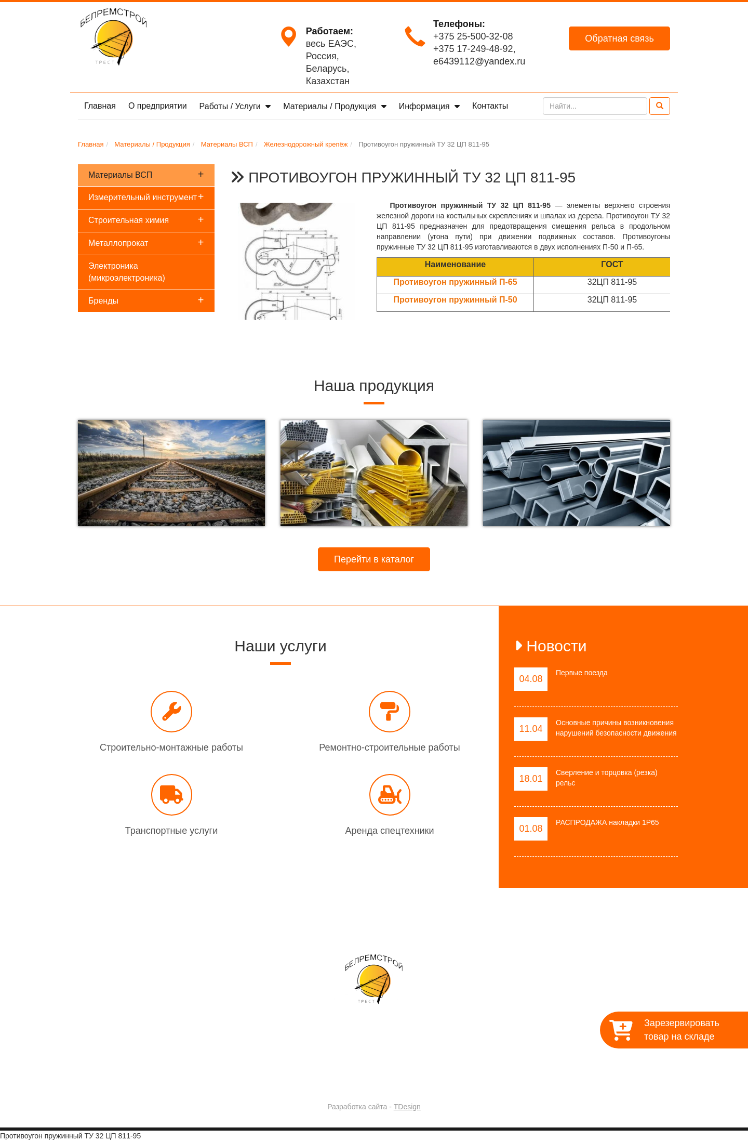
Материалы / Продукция (331, 106)
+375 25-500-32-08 (473, 36)
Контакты (490, 105)
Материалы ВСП (146, 174)
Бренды (146, 300)
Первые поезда (582, 672)
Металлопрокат (146, 242)
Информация (425, 106)
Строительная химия (146, 219)
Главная (100, 105)
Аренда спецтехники (389, 830)
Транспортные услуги (171, 830)
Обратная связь (619, 38)
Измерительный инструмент (146, 196)
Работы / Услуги (231, 106)
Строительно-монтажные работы (171, 747)
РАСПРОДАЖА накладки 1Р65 (607, 822)
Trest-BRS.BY (346, 1079)
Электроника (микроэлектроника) (126, 271)
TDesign (407, 1107)
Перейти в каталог (374, 559)
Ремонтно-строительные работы (389, 747)
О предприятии (157, 105)
